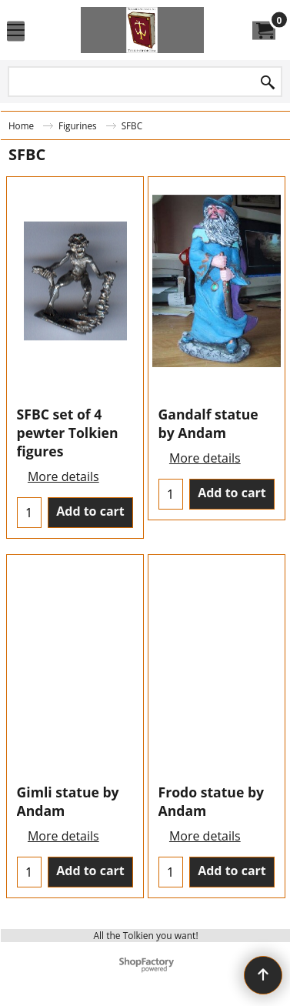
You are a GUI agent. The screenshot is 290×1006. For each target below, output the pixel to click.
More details (63, 476)
